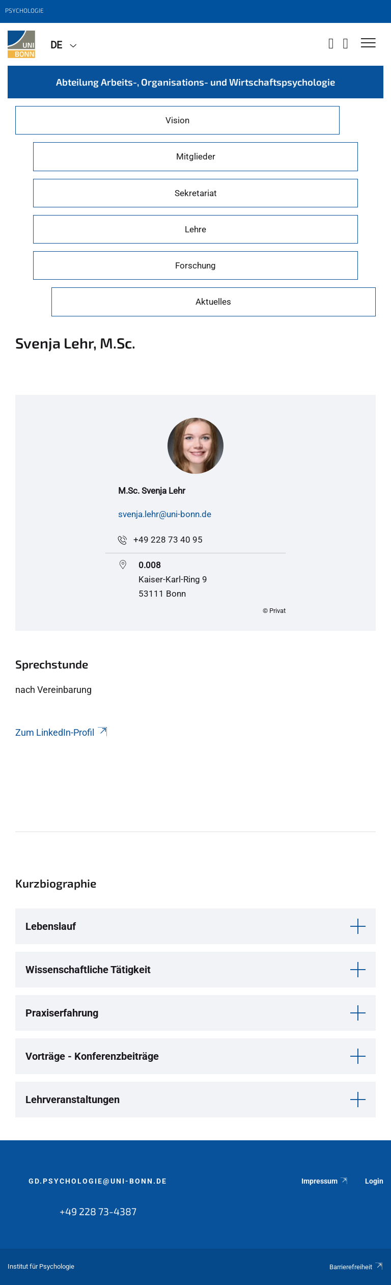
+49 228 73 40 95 (168, 539)
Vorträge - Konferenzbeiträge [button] (92, 1056)
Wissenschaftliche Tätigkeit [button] (88, 969)
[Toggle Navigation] (368, 43)
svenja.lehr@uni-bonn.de (164, 514)
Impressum (324, 1181)
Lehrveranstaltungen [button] (72, 1099)
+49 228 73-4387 (98, 1211)
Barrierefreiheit (356, 1267)
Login (374, 1181)
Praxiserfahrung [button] (61, 1013)
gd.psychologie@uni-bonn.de (98, 1181)
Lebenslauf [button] (50, 926)
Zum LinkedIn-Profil (61, 732)
